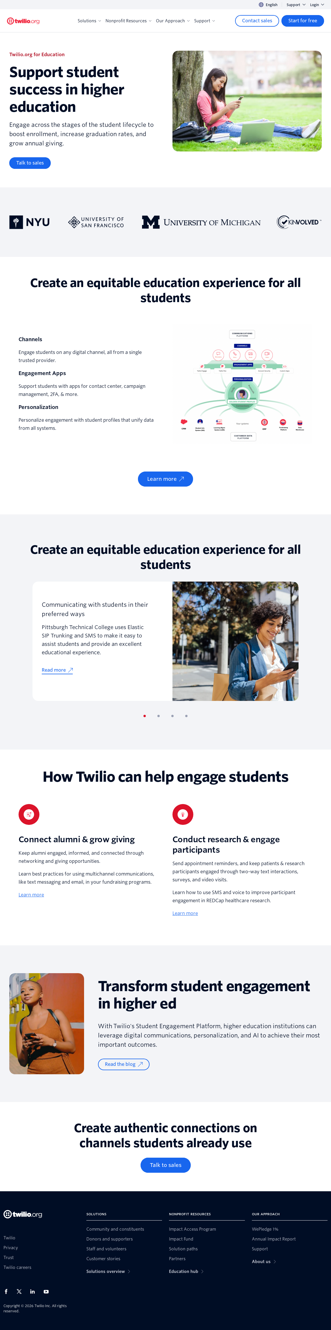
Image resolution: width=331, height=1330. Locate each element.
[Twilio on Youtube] (47, 1291)
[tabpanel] (165, 641)
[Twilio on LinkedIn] (34, 1291)
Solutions (89, 21)
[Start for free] (302, 21)
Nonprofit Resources (128, 21)
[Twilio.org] (23, 21)
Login (317, 5)
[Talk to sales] (30, 163)
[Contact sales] (257, 21)
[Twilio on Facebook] (7, 1291)
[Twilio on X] (21, 1291)
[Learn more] (165, 479)
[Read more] (57, 670)
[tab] (144, 716)
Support (296, 5)
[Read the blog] (124, 1064)
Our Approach (173, 21)
